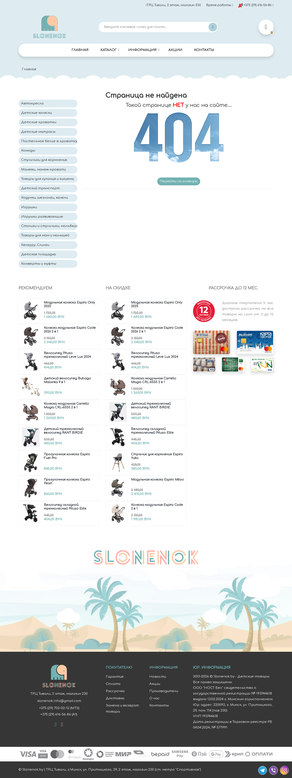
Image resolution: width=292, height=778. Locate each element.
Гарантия (114, 677)
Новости (157, 677)
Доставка (115, 698)
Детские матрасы (38, 132)
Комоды (28, 150)
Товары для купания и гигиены (47, 179)
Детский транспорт (40, 188)
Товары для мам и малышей (45, 235)
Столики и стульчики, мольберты (49, 226)
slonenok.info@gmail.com (59, 701)
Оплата (113, 684)
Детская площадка (38, 254)
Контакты (204, 50)
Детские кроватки (38, 122)
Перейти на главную (179, 181)
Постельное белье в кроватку (49, 141)
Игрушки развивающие (42, 216)
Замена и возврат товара (122, 708)
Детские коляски (36, 113)
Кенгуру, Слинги (35, 245)
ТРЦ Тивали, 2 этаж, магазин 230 (173, 5)
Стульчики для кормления (44, 160)
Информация (142, 50)
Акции (175, 50)
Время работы (218, 5)
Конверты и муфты (38, 264)
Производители (163, 691)
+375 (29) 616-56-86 (255, 5)
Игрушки (29, 207)
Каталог (108, 50)
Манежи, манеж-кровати (43, 169)
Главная (80, 50)
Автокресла (32, 103)
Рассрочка (115, 691)
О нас (154, 698)
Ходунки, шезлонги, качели (44, 198)
